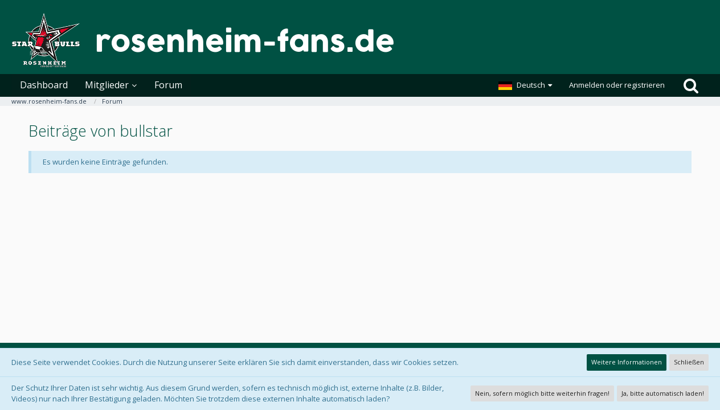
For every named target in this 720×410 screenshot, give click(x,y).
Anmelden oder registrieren (617, 85)
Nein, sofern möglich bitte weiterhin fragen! (542, 393)
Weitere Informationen (626, 362)
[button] (525, 85)
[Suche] (691, 85)
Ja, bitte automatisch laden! (662, 393)
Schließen (689, 362)
